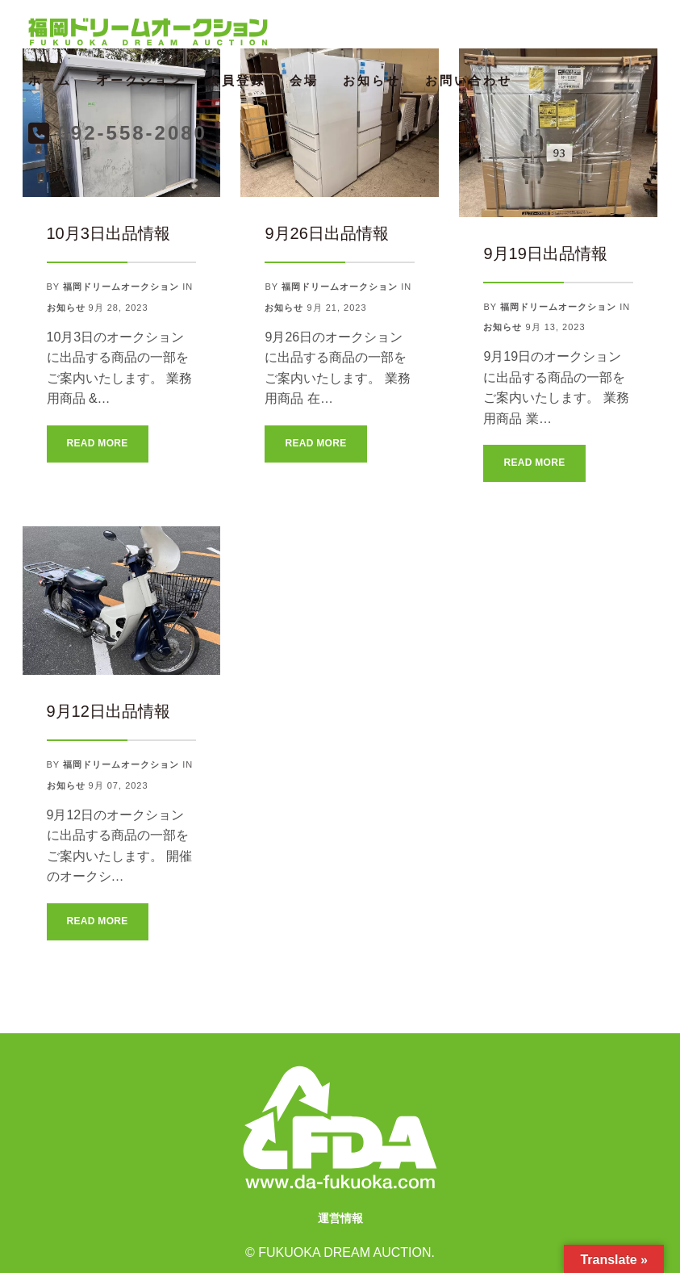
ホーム (50, 80)
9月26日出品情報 (326, 233)
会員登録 (236, 80)
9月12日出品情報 (108, 711)
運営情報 (340, 1218)
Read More (97, 443)
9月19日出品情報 (545, 253)
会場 (304, 80)
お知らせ (372, 80)
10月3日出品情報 (108, 233)
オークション (139, 80)
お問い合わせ (468, 80)
